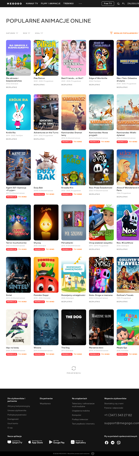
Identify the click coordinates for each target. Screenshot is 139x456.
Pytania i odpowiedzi (113, 408)
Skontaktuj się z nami (114, 403)
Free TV (108, 3)
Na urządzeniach (79, 398)
